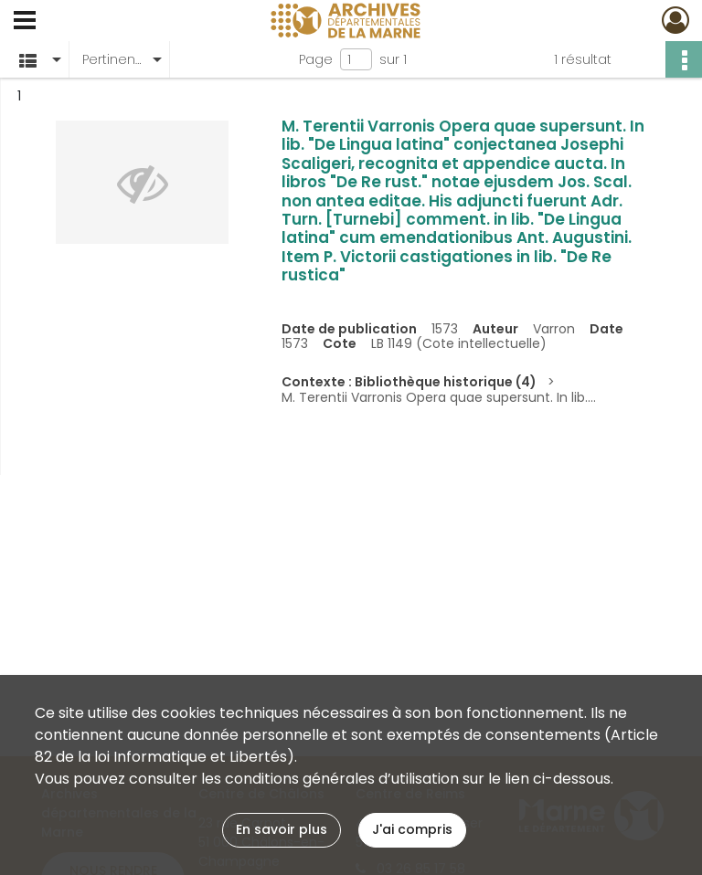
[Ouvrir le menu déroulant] (25, 22)
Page (316, 59)
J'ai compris (412, 829)
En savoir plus (281, 829)
